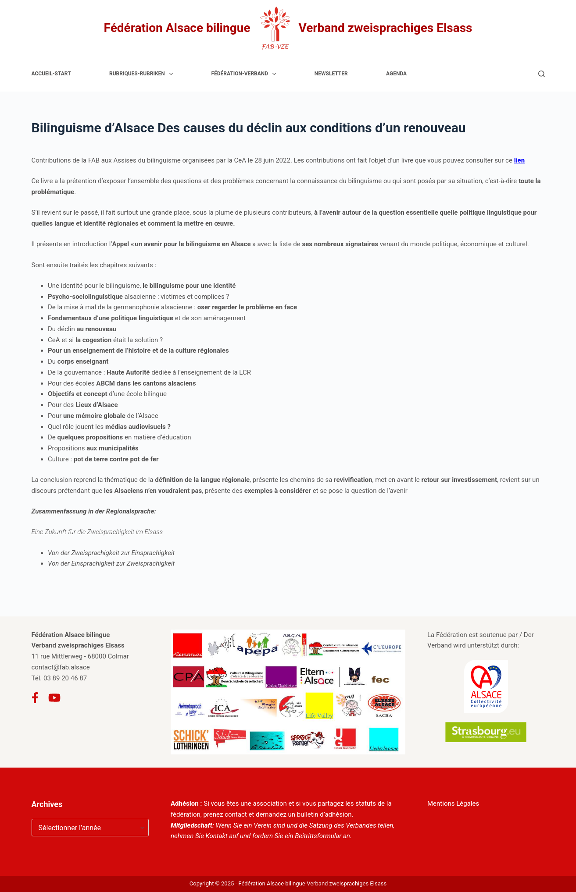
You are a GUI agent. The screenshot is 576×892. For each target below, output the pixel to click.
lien (519, 160)
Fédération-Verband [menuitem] (245, 74)
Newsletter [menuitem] (331, 74)
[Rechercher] (541, 74)
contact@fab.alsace (61, 667)
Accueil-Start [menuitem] (51, 74)
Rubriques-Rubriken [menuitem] (142, 74)
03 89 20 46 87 (65, 678)
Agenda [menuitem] (396, 74)
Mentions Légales (453, 803)
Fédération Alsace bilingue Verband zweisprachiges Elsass (288, 28)
